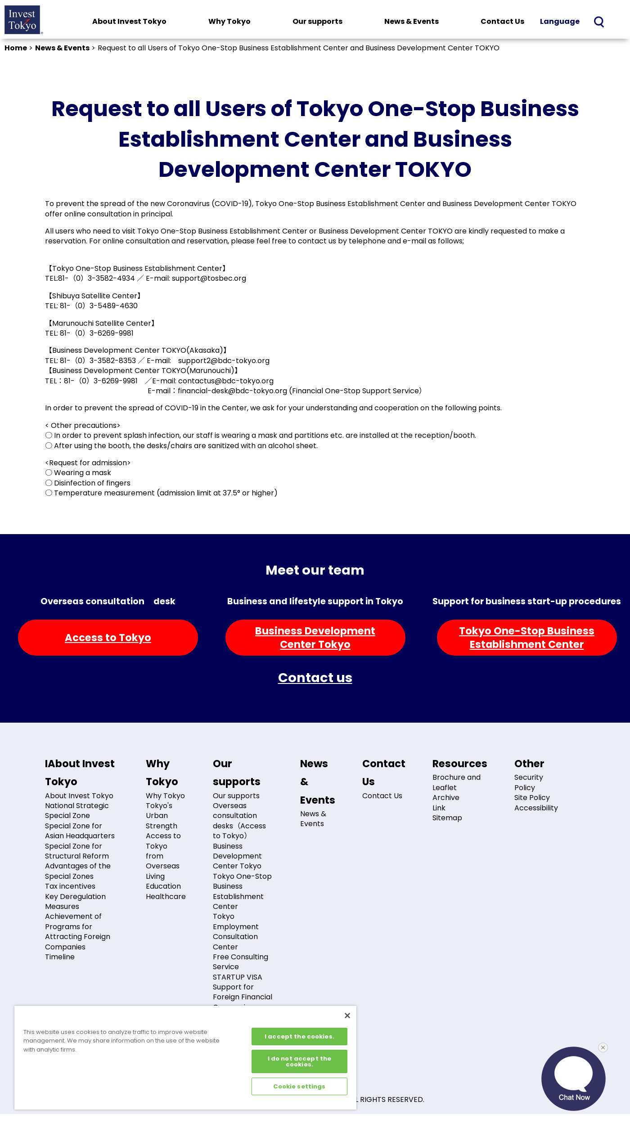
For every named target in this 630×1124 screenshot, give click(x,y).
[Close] (347, 1015)
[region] (185, 1058)
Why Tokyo (229, 21)
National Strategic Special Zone (77, 810)
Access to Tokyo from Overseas (163, 851)
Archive (445, 797)
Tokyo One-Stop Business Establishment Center (242, 891)
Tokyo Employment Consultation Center (236, 931)
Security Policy (528, 782)
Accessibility (536, 808)
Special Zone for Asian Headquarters (80, 831)
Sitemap (447, 818)
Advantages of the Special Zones (78, 871)
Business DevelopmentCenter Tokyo (315, 638)
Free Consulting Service (240, 962)
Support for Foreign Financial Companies (242, 997)
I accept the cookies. (299, 1036)
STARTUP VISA (237, 977)
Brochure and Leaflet (456, 782)
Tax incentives (70, 886)
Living (155, 876)
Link (439, 808)
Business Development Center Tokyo (237, 856)
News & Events (411, 21)
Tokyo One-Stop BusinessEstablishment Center (526, 638)
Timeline (60, 957)
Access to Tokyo (108, 637)
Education (163, 886)
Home (15, 48)
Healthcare (166, 896)
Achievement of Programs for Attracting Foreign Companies (77, 931)
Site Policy (532, 797)
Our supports (317, 21)
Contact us (315, 678)
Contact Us (502, 21)
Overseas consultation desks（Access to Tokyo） (239, 820)
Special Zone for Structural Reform (77, 851)
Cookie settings (299, 1086)
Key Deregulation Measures (75, 901)
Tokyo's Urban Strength (161, 815)
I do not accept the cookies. (299, 1061)
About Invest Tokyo (129, 21)
